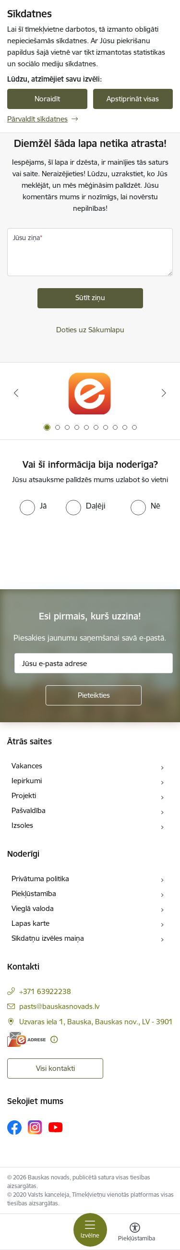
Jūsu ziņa (26, 237)
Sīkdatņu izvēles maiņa (48, 938)
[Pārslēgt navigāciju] (90, 1230)
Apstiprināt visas (133, 98)
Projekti (24, 795)
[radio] (33, 505)
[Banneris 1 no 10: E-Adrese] (90, 393)
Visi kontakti (55, 1068)
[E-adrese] (26, 1039)
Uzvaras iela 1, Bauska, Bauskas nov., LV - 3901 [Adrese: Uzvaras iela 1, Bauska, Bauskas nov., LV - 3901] (96, 1021)
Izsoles (22, 825)
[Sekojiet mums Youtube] (55, 1127)
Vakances (27, 765)
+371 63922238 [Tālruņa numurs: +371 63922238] (45, 991)
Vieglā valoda (33, 908)
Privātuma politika (40, 878)
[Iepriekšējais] (16, 392)
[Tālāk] (164, 392)
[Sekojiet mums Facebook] (14, 1127)
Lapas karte (30, 923)
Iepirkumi (27, 780)
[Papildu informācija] (54, 1039)
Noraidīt (47, 98)
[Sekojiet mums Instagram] (35, 1127)
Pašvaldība (29, 810)
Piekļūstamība (34, 893)
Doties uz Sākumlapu (90, 329)
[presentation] (80, 551)
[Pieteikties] (94, 695)
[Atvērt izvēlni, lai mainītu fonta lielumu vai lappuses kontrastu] (135, 1233)
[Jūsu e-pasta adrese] (93, 663)
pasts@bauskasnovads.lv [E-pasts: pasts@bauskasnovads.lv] (59, 1006)
